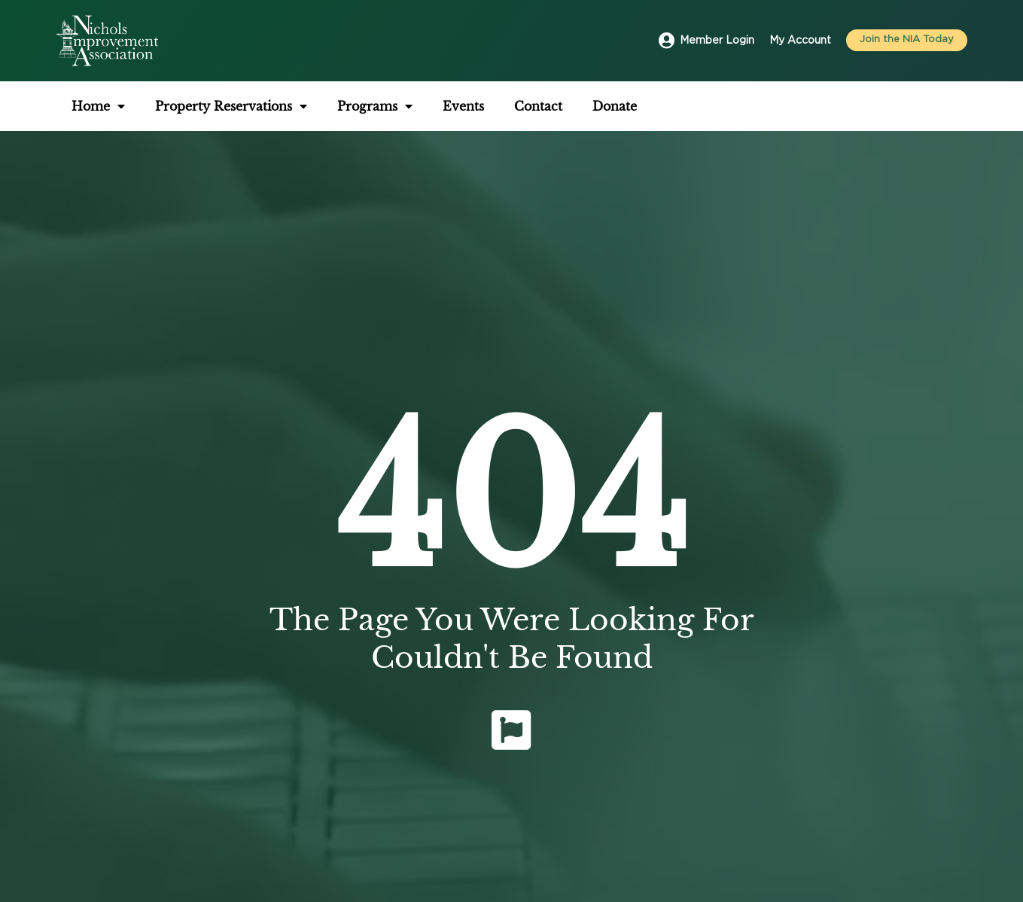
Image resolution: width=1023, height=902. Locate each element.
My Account (800, 40)
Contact (538, 106)
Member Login (717, 40)
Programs (375, 106)
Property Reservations (231, 106)
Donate (614, 106)
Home (98, 106)
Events (463, 106)
